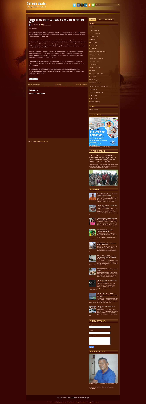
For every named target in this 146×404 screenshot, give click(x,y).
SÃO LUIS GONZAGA (96, 92)
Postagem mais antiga (81, 84)
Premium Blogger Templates (79, 402)
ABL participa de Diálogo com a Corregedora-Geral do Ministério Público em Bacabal (106, 257)
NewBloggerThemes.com (93, 402)
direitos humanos (95, 101)
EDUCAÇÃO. (94, 45)
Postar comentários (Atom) (40, 141)
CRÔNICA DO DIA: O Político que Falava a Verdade (107, 281)
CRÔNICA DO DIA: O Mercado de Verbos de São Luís (107, 206)
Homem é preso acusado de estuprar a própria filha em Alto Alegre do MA (57, 20)
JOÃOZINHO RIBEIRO (96, 58)
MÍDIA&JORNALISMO (96, 73)
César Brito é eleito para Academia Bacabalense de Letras (107, 194)
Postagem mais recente (34, 84)
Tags (99, 19)
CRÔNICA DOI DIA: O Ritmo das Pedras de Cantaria (106, 243)
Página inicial (58, 84)
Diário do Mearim (36, 3)
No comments (46, 25)
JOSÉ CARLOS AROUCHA (98, 52)
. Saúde (92, 27)
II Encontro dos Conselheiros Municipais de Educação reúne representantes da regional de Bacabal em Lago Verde (102, 158)
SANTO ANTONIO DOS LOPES (99, 86)
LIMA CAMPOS (94, 61)
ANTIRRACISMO (95, 33)
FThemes (54, 402)
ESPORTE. (93, 48)
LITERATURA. (94, 64)
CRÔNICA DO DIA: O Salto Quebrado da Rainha (105, 230)
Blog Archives (108, 19)
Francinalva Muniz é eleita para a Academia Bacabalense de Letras (107, 219)
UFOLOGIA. (93, 98)
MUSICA (92, 70)
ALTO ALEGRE (94, 30)
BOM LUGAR (94, 36)
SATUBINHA (93, 89)
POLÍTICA (93, 76)
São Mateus (93, 95)
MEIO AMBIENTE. (95, 67)
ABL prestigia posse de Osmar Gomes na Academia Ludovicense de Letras (107, 295)
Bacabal (92, 39)
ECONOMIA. (93, 42)
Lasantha (69, 402)
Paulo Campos (94, 80)
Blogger (87, 397)
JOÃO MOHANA (95, 55)
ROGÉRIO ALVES (95, 83)
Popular (93, 19)
